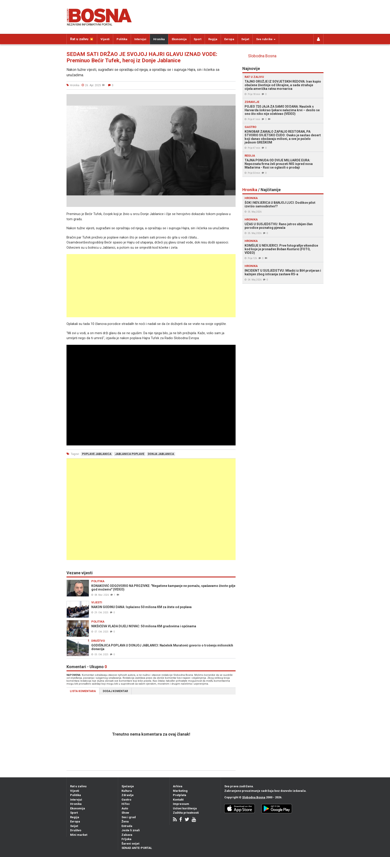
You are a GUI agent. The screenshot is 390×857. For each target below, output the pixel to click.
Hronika (159, 39)
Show (125, 812)
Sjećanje (128, 786)
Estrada (127, 826)
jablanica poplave (129, 454)
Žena (125, 821)
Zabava (127, 834)
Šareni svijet (130, 843)
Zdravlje (128, 795)
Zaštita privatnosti (186, 812)
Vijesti (105, 39)
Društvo (75, 830)
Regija (212, 39)
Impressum (181, 804)
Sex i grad (129, 817)
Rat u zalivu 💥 (82, 39)
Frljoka (126, 839)
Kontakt (178, 799)
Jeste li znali (131, 830)
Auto (125, 808)
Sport (197, 39)
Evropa (229, 39)
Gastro (126, 799)
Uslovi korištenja (185, 808)
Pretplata (179, 795)
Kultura (127, 790)
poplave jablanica (96, 454)
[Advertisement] (151, 285)
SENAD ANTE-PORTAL (137, 848)
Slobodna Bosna (262, 56)
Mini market (78, 834)
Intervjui (140, 39)
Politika (122, 39)
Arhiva (177, 786)
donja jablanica (161, 454)
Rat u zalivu (78, 786)
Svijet (245, 39)
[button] (231, 98)
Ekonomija (179, 39)
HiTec (126, 804)
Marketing (180, 790)
